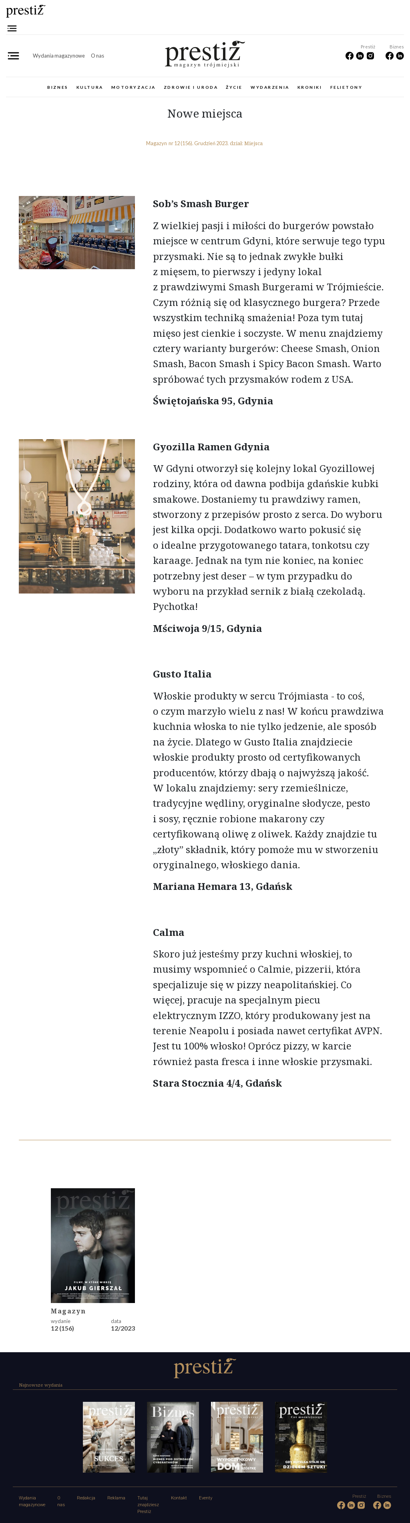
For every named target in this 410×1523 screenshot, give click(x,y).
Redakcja (86, 1498)
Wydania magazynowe (59, 55)
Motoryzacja (133, 87)
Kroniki (309, 87)
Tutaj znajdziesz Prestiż (148, 1504)
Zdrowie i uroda (191, 87)
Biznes (57, 87)
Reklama (116, 1498)
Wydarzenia (270, 87)
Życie (234, 87)
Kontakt (179, 1498)
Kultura (89, 87)
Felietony (346, 87)
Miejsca (253, 143)
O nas (97, 55)
